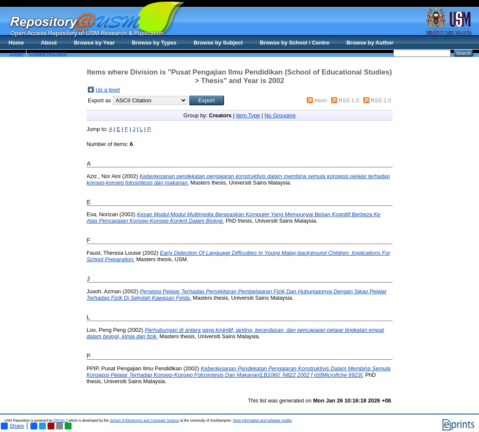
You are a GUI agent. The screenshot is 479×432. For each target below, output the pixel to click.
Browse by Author (370, 42)
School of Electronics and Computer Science (144, 421)
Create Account (48, 53)
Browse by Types (154, 42)
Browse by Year (94, 42)
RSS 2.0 (381, 100)
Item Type (248, 115)
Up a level (108, 89)
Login (16, 53)
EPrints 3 (61, 421)
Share (12, 426)
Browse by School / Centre (294, 42)
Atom (320, 100)
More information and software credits (262, 421)
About (49, 42)
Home (16, 42)
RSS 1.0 (348, 100)
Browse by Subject (218, 42)
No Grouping (280, 115)
